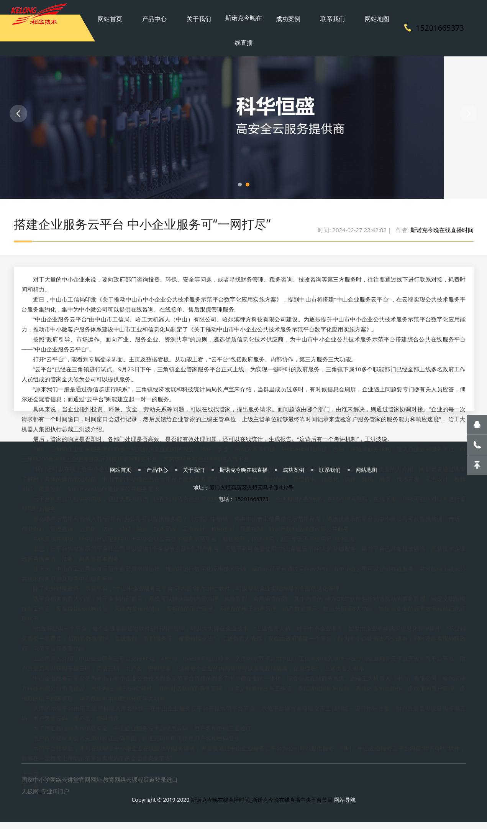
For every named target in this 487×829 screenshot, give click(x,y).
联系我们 (319, 13)
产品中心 (167, 13)
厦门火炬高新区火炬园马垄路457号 (251, 497)
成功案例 (281, 13)
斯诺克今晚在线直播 (243, 26)
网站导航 (345, 804)
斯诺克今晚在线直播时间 (442, 232)
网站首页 (129, 13)
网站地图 (357, 13)
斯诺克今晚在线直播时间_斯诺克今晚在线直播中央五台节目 (262, 804)
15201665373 (440, 26)
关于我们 (205, 13)
